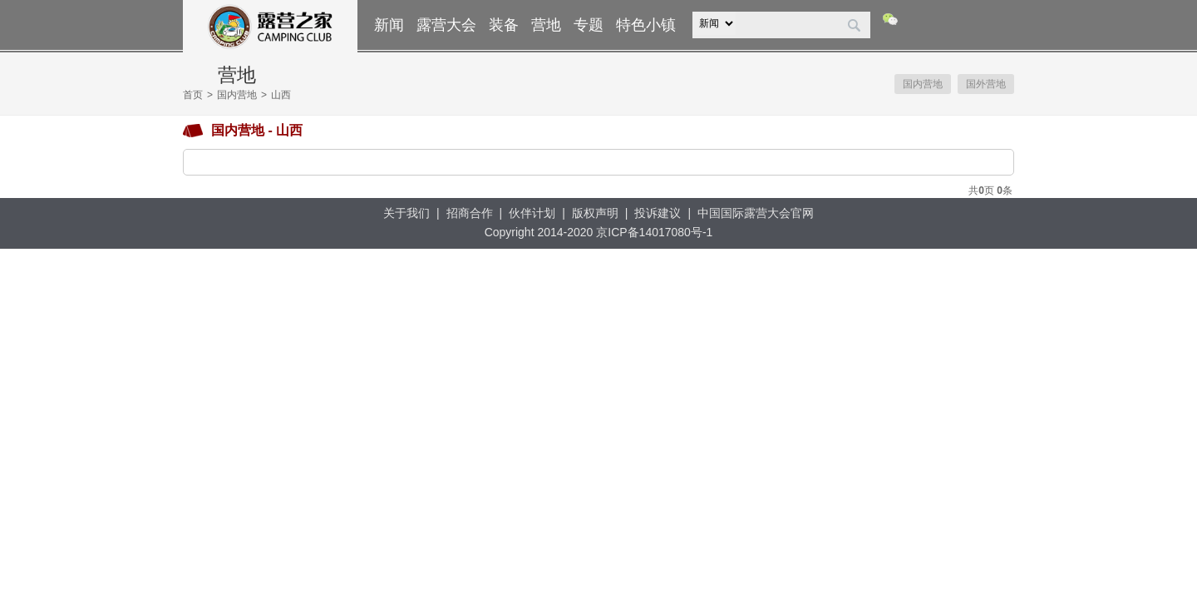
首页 (193, 95)
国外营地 (986, 84)
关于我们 (406, 213)
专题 (588, 25)
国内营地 (237, 95)
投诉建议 (657, 213)
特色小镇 (646, 25)
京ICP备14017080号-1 (654, 232)
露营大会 (446, 25)
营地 (546, 25)
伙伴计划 (532, 213)
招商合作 (469, 213)
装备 (504, 25)
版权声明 (595, 213)
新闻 (389, 25)
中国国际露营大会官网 (755, 213)
